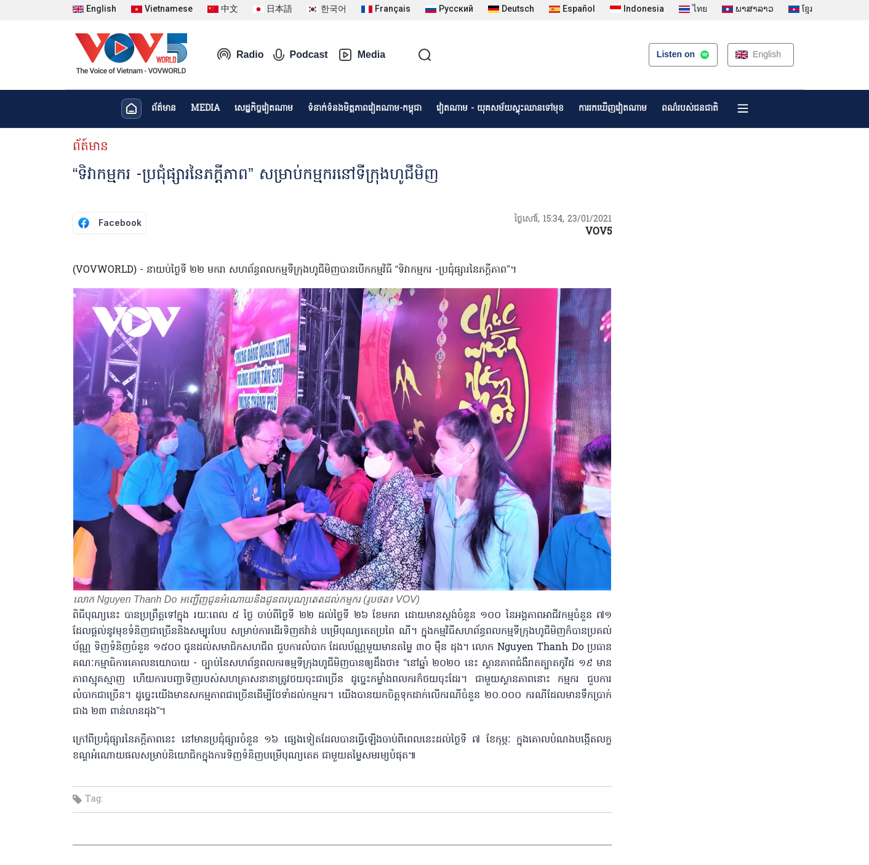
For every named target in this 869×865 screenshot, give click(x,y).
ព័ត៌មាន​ (163, 108)
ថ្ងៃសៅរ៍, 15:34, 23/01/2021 (563, 219)
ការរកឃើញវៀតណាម (613, 108)
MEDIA (205, 108)
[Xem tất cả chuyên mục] (743, 108)
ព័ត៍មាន (90, 147)
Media (361, 54)
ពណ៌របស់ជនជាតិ (690, 108)
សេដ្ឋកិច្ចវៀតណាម (263, 108)
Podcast (300, 55)
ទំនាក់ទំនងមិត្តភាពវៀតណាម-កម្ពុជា (365, 108)
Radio (240, 54)
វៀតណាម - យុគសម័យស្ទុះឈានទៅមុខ (500, 108)
